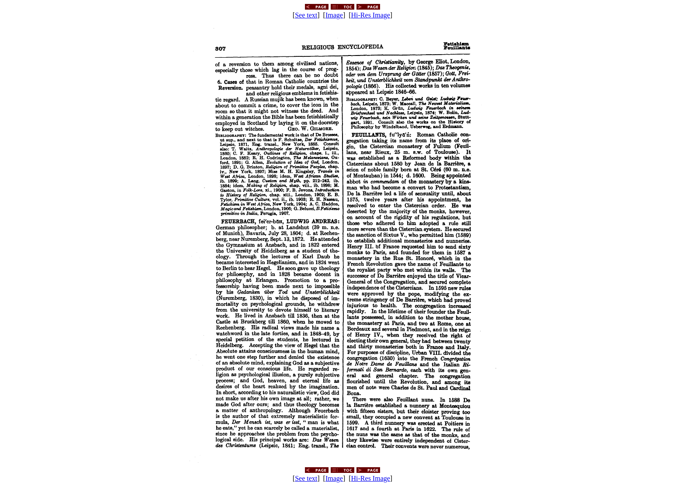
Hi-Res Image (370, 15)
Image (334, 15)
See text (306, 15)
